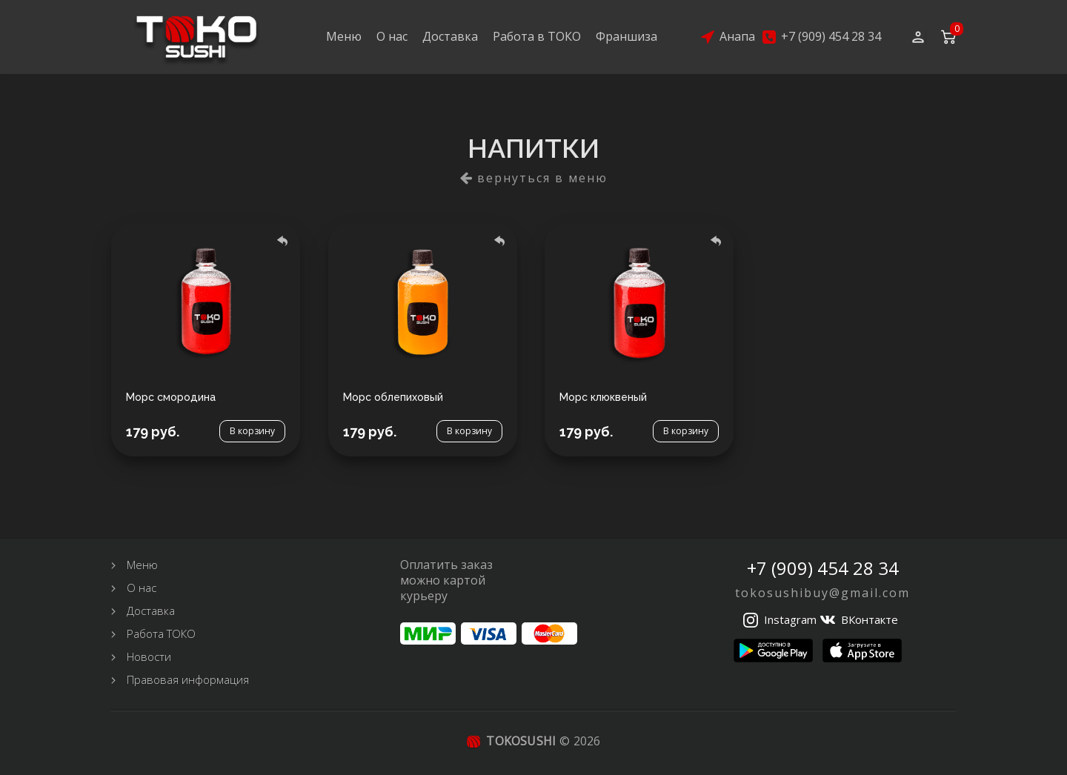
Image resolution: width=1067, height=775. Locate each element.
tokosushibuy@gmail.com (822, 593)
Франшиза (626, 36)
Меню (344, 36)
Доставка (450, 36)
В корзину (252, 431)
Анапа (737, 36)
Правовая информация (188, 679)
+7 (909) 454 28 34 (831, 36)
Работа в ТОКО (537, 36)
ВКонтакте (869, 619)
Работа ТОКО (161, 633)
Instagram (790, 619)
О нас (392, 36)
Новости (149, 656)
